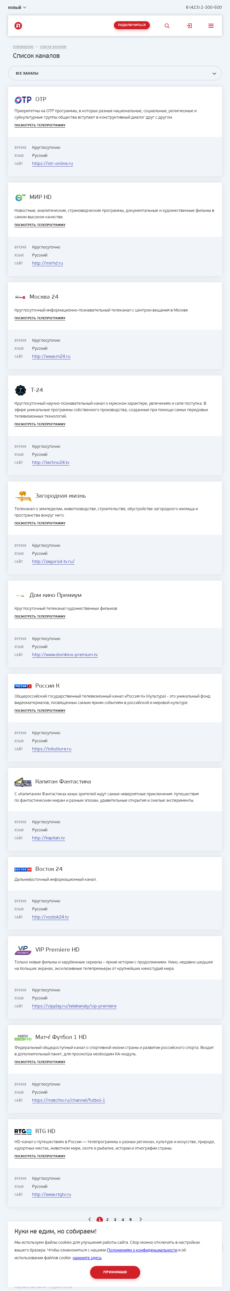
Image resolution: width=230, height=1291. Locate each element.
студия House (60, 1287)
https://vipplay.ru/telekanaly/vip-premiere (74, 1006)
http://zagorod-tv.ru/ (53, 561)
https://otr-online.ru (52, 163)
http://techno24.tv (50, 462)
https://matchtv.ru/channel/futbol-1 (68, 1100)
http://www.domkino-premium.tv (65, 655)
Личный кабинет (189, 25)
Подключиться (132, 25)
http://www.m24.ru (51, 356)
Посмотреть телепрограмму (39, 125)
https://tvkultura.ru (51, 749)
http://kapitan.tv (48, 838)
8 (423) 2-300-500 (204, 7)
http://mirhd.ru (47, 263)
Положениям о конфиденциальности (142, 1250)
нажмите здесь (87, 1258)
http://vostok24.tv (50, 917)
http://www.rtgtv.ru (51, 1194)
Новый (14, 7)
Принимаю (115, 1272)
